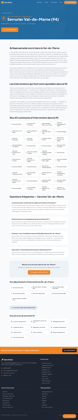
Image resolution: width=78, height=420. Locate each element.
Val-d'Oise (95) (5, 405)
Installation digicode (46, 374)
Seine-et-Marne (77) (7, 407)
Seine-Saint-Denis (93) (7, 396)
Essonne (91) (5, 400)
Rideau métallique (46, 381)
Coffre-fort (44, 376)
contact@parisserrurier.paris (10, 370)
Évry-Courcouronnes (46, 407)
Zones (46, 2)
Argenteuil (44, 405)
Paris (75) (4, 391)
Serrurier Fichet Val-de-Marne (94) (23, 307)
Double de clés (45, 369)
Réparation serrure (46, 372)
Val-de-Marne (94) (6, 398)
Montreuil (44, 396)
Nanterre (43, 398)
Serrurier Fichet (45, 383)
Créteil (43, 402)
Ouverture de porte (46, 363)
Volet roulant (44, 378)
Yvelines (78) (5, 402)
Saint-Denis (44, 394)
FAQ (61, 2)
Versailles (43, 400)
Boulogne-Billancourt (46, 391)
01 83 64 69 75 (70, 2)
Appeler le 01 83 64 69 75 (39, 272)
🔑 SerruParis (7, 359)
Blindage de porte (46, 367)
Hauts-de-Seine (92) (7, 394)
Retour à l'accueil (6, 13)
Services (39, 2)
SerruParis (6, 2)
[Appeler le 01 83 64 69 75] (69, 416)
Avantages (54, 2)
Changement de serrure (47, 365)
